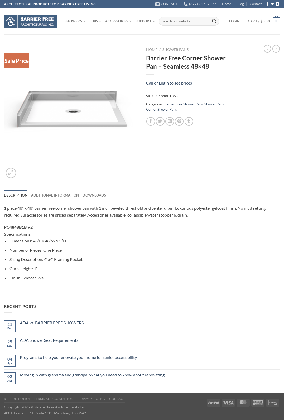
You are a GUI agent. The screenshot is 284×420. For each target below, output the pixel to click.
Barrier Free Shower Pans (183, 104)
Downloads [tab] (94, 195)
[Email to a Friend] (169, 121)
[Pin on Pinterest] (179, 121)
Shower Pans (175, 50)
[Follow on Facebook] (267, 4)
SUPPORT (145, 21)
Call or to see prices (169, 82)
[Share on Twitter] (160, 121)
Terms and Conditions (54, 399)
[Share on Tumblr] (189, 121)
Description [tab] (15, 195)
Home (226, 4)
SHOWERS (75, 21)
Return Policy (17, 399)
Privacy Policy (92, 399)
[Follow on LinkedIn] (277, 4)
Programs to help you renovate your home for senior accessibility (78, 357)
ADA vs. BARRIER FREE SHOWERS (52, 322)
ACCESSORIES (118, 21)
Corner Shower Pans (161, 109)
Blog (240, 4)
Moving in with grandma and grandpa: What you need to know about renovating (92, 374)
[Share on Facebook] (150, 121)
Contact (256, 4)
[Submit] (214, 21)
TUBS (95, 21)
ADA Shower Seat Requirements (49, 340)
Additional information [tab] (55, 195)
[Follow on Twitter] (272, 4)
